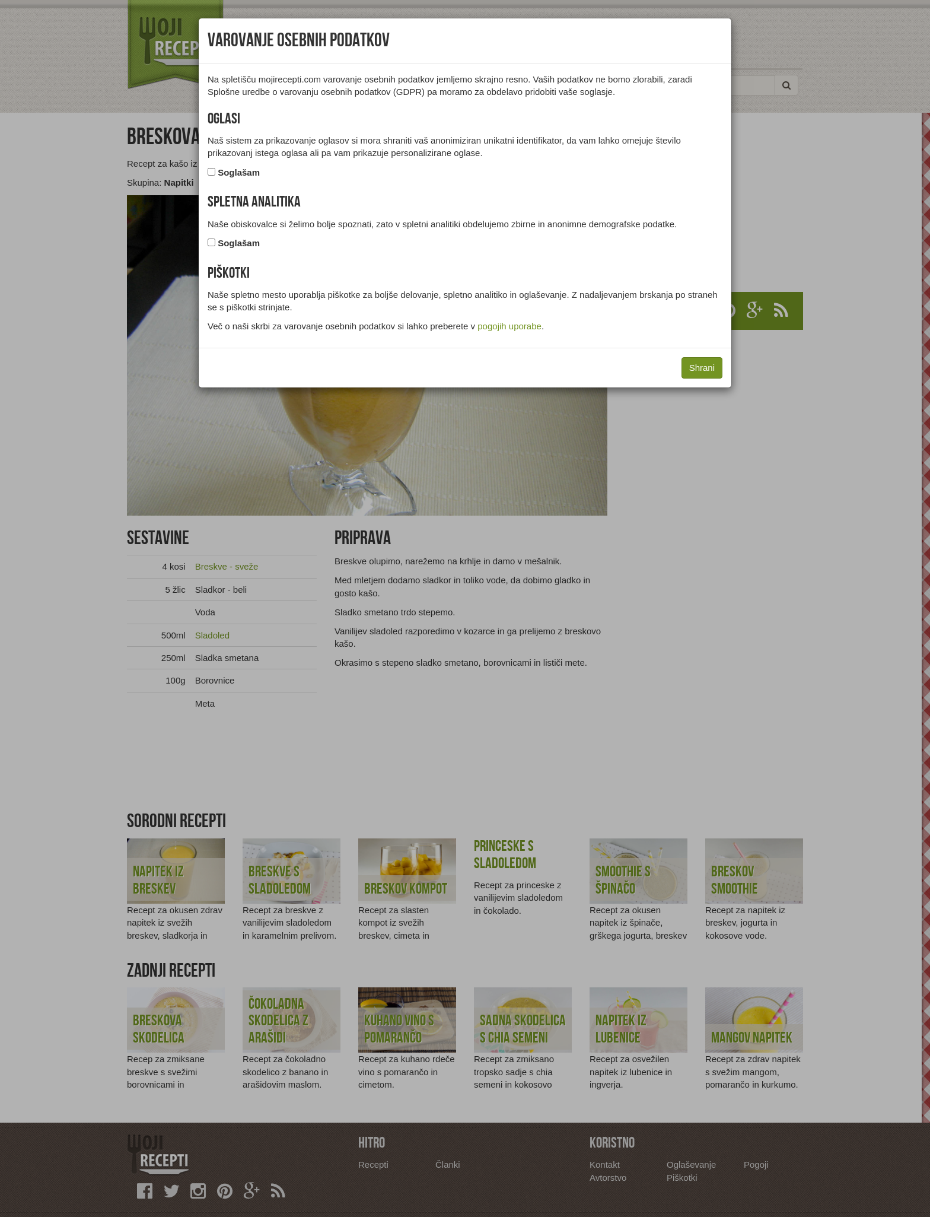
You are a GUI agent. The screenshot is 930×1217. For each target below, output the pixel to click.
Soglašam (239, 172)
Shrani (702, 368)
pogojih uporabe (509, 326)
